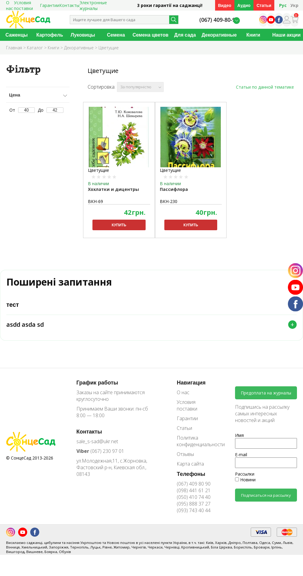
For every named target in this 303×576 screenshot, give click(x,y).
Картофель (49, 34)
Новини (245, 484)
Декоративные (219, 34)
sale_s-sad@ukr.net (97, 446)
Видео (224, 5)
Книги (253, 34)
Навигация (191, 387)
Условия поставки (187, 410)
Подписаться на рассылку (266, 499)
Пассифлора (174, 189)
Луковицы (83, 34)
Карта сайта (190, 468)
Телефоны (191, 478)
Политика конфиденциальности (196, 445)
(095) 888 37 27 (194, 508)
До (50, 110)
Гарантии (49, 5)
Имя (239, 440)
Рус (283, 5)
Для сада (185, 34)
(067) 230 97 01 (100, 455)
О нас (183, 397)
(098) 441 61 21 (194, 495)
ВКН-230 (168, 201)
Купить (119, 224)
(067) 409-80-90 (218, 19)
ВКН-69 (95, 201)
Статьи (263, 5)
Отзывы (185, 458)
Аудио (244, 5)
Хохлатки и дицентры (113, 189)
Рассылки (244, 479)
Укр (294, 5)
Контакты (69, 5)
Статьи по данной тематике (265, 87)
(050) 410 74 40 (194, 501)
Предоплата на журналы (266, 398)
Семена (116, 34)
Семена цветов (151, 34)
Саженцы (16, 34)
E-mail (241, 459)
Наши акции (286, 34)
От (22, 110)
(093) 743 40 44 (194, 515)
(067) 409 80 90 (194, 488)
